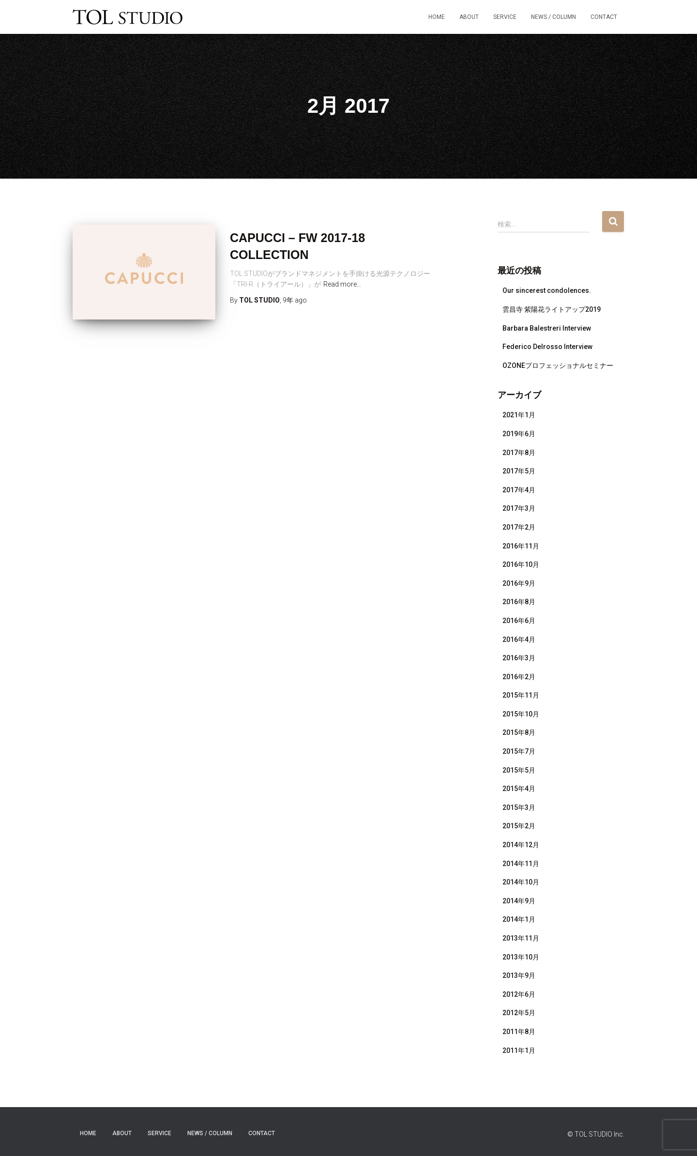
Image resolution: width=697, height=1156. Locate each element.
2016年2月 (518, 677)
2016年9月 (518, 583)
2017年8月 (518, 452)
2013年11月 (520, 938)
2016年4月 (518, 639)
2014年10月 (520, 882)
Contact (604, 17)
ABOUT (469, 17)
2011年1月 (518, 1050)
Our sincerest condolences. (546, 290)
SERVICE (504, 17)
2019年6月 (518, 434)
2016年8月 (518, 602)
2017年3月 (518, 508)
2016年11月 (520, 546)
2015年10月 (520, 714)
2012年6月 (518, 994)
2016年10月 (520, 564)
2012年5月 (518, 1013)
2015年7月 (518, 751)
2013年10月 (520, 957)
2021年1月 (518, 415)
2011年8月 (518, 1031)
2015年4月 (518, 788)
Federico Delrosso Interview (547, 346)
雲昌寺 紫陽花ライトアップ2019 (551, 309)
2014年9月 (518, 901)
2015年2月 (518, 826)
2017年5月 (518, 471)
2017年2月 (518, 527)
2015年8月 (518, 732)
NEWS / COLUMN (553, 17)
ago (295, 300)
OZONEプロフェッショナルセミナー (557, 365)
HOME (436, 17)
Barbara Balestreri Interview (546, 328)
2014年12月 (520, 845)
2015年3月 (518, 807)
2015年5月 (518, 770)
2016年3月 (518, 658)
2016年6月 (518, 620)
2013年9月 (518, 975)
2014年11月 (520, 863)
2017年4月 (518, 490)
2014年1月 (518, 919)
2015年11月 (520, 695)
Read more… (342, 284)
